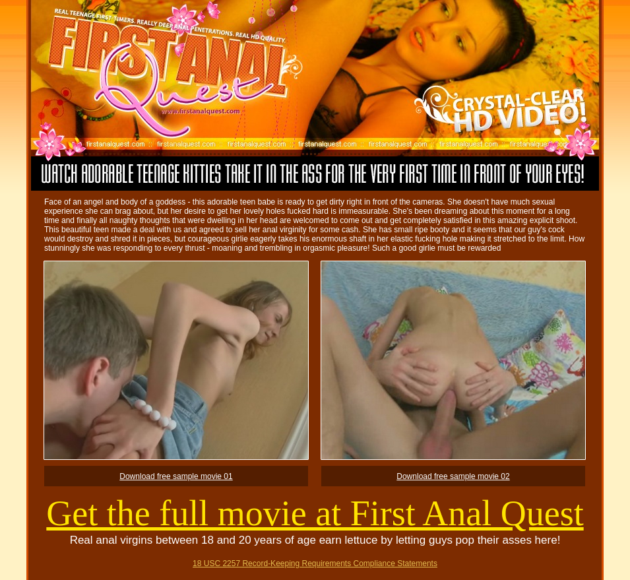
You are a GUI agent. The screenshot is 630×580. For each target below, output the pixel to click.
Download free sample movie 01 (175, 476)
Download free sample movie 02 (452, 476)
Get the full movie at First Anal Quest (314, 513)
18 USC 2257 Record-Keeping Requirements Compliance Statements (315, 563)
